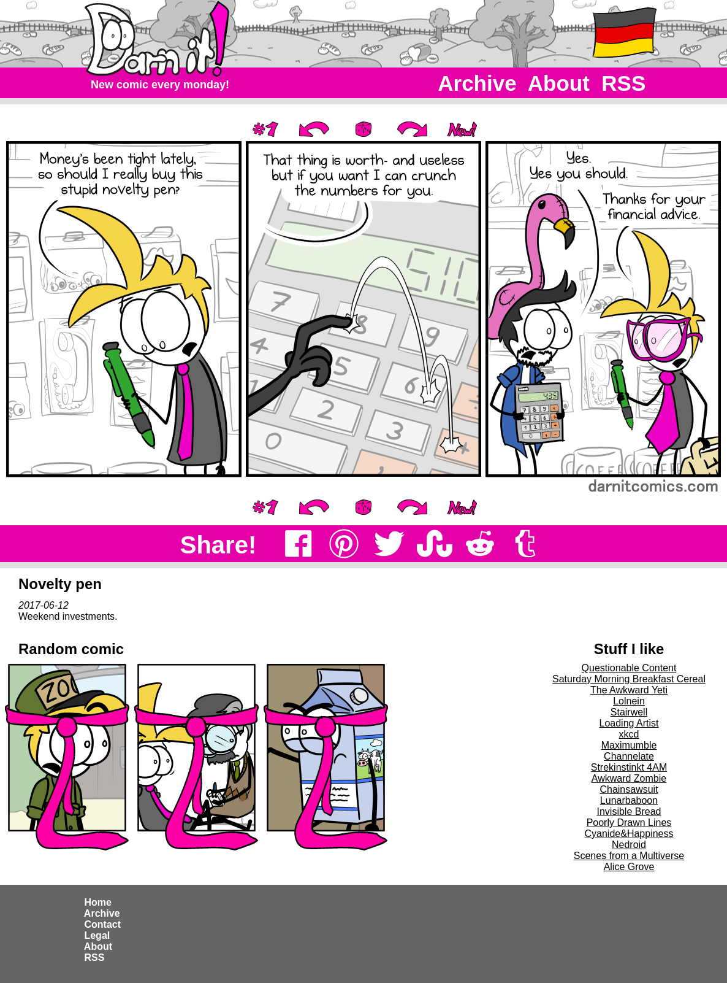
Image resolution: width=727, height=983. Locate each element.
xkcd (629, 734)
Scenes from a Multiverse (629, 855)
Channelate (629, 756)
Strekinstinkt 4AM (629, 767)
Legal (97, 935)
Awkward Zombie (629, 778)
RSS (624, 83)
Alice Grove (629, 867)
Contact (102, 924)
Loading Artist (629, 723)
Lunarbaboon (629, 800)
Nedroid (629, 844)
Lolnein (629, 701)
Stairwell (629, 712)
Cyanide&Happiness (629, 833)
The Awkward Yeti (629, 690)
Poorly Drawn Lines (629, 822)
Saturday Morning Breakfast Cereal (629, 679)
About (558, 83)
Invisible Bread (629, 811)
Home (98, 902)
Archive (478, 83)
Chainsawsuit (628, 789)
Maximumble (629, 745)
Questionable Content (629, 668)
